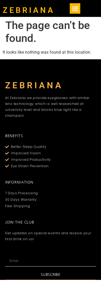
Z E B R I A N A (28, 10)
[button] (75, 8)
